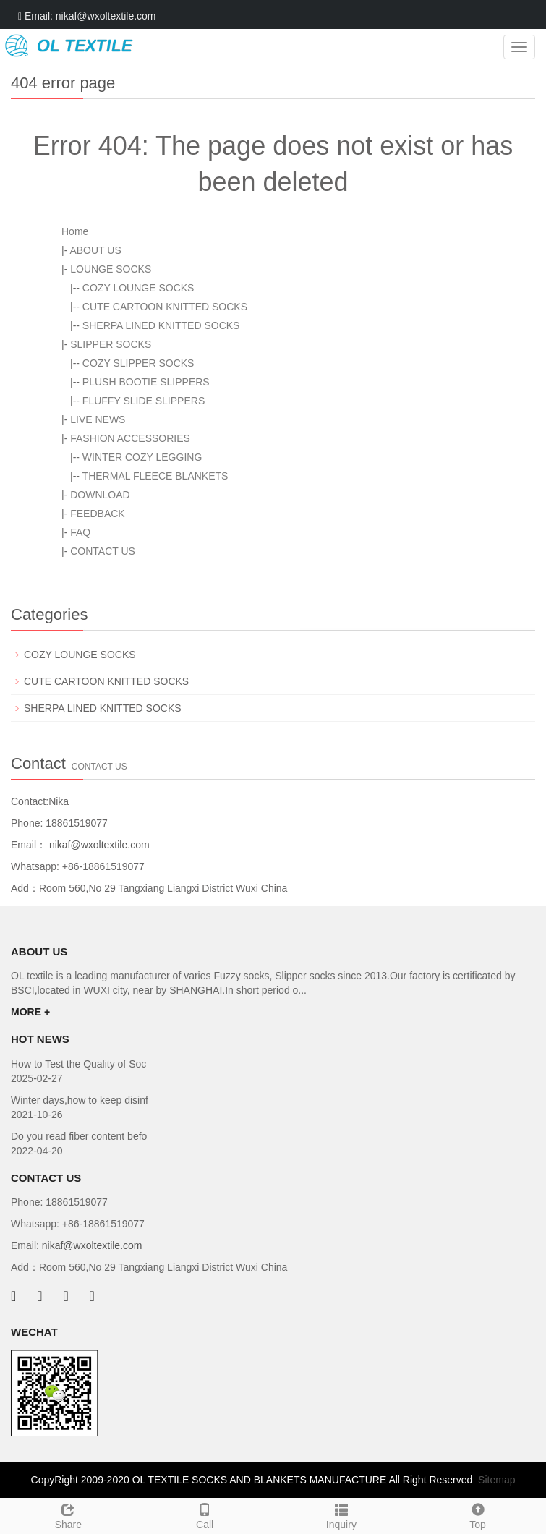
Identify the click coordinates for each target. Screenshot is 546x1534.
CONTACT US (102, 551)
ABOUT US (95, 250)
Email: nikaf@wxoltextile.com (87, 16)
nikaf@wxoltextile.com (98, 845)
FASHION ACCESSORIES (130, 438)
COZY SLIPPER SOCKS (138, 363)
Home (74, 231)
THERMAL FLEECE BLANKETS (155, 476)
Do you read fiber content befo (79, 1136)
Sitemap (496, 1480)
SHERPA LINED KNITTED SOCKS (161, 325)
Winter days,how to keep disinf (79, 1100)
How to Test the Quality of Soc (78, 1064)
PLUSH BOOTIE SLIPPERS (146, 382)
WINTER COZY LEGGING (142, 457)
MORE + (30, 1012)
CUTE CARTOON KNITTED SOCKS (164, 306)
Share (68, 1514)
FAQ (80, 532)
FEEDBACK (97, 513)
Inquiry (341, 1514)
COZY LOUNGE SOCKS (138, 288)
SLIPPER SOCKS (110, 344)
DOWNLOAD (99, 494)
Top (477, 1514)
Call (205, 1514)
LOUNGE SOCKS (110, 269)
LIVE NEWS (97, 419)
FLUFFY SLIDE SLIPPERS (143, 400)
